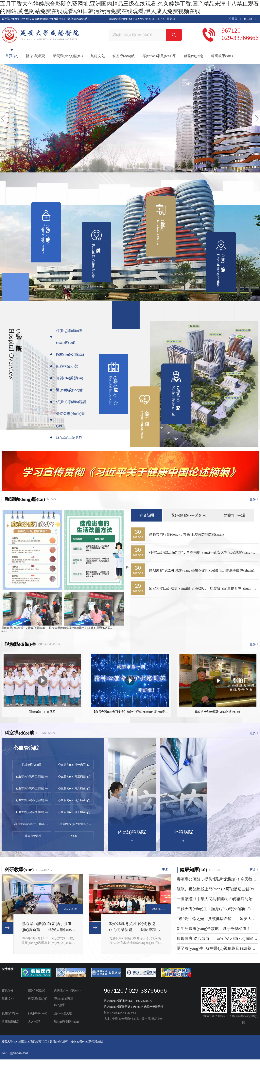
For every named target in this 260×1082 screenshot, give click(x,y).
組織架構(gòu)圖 (32, 764)
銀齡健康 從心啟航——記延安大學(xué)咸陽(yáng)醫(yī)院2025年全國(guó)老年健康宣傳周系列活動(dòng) (217, 938)
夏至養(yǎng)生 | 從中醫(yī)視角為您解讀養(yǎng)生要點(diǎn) (214, 948)
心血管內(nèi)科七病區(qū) (32, 800)
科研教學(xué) (222, 56)
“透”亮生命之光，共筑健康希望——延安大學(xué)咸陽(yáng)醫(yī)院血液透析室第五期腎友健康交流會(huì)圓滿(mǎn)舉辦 (216, 919)
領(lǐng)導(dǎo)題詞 (71, 402)
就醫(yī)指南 (193, 56)
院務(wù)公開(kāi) (70, 354)
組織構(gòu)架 (67, 366)
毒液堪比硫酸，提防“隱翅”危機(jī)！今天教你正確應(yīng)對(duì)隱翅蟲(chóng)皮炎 (216, 879)
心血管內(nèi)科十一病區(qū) (31, 824)
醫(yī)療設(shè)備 (69, 390)
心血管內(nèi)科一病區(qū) (74, 764)
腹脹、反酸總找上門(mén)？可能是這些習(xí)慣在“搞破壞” (216, 889)
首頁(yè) (11, 56)
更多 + (254, 499)
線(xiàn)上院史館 (69, 437)
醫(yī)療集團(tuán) (66, 1021)
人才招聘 (34, 1021)
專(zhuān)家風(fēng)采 (159, 56)
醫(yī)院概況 (35, 56)
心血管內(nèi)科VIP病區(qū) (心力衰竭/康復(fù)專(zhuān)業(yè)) (75, 824)
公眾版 (233, 18)
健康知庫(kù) (11, 1021)
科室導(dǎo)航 (124, 56)
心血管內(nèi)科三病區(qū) (74, 776)
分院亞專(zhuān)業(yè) (70, 420)
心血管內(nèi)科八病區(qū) (74, 800)
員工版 (248, 18)
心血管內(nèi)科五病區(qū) (32, 788)
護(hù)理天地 (63, 1013)
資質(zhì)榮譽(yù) (69, 378)
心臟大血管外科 (31, 835)
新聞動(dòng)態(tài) (68, 56)
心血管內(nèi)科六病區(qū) (74, 788)
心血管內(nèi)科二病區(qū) (32, 776)
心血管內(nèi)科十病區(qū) (74, 812)
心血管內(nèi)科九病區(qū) (32, 812)
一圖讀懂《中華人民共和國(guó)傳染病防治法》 (214, 899)
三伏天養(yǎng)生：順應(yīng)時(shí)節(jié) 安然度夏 (216, 909)
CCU (74, 835)
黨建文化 (98, 56)
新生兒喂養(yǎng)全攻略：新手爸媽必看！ (214, 928)
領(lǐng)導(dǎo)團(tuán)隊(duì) (69, 337)
